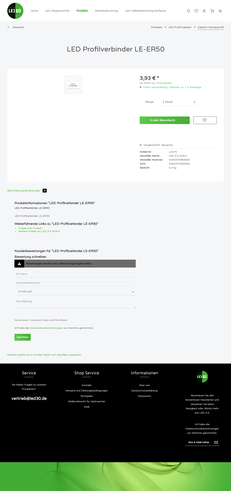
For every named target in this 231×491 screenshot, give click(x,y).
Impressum (144, 396)
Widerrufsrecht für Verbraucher (86, 401)
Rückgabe (87, 396)
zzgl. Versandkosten (161, 83)
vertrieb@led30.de (29, 398)
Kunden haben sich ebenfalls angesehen (57, 354)
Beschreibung (15, 190)
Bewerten (165, 145)
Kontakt (86, 385)
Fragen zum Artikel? (28, 228)
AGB (86, 406)
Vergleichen (148, 145)
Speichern (23, 337)
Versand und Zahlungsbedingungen (87, 390)
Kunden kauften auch (20, 354)
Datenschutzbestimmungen (46, 327)
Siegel (144, 410)
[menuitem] (34, 10)
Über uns (144, 385)
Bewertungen (35, 190)
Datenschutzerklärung (144, 390)
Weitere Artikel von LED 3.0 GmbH (37, 231)
